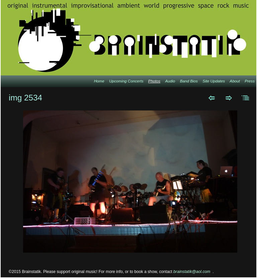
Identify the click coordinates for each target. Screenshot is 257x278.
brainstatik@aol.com (191, 271)
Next (228, 97)
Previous (211, 97)
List (245, 97)
